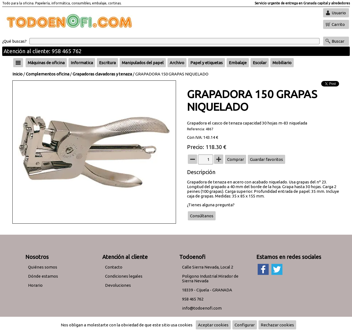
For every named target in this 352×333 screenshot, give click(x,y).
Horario (35, 285)
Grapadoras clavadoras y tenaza (102, 74)
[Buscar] (174, 41)
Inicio (17, 74)
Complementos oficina (47, 74)
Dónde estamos (43, 276)
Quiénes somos (42, 267)
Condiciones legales (123, 276)
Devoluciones (118, 285)
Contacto (113, 267)
